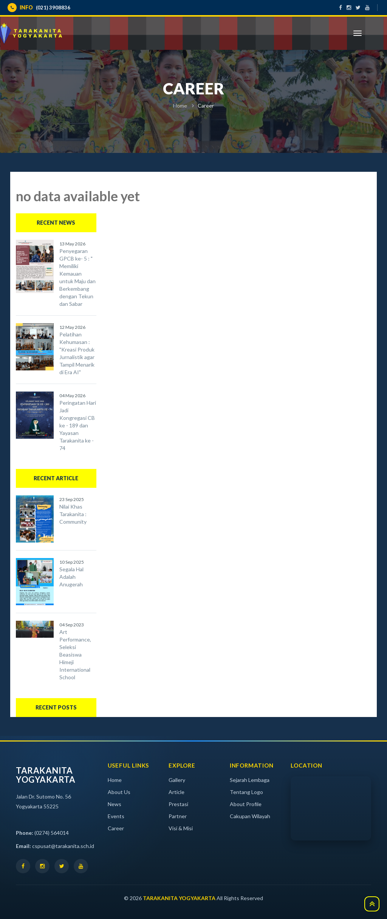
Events (116, 816)
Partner (178, 816)
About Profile (246, 804)
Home (180, 105)
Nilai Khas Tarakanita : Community (73, 514)
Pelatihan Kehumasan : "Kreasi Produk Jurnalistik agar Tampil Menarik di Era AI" (76, 353)
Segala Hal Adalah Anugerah (71, 576)
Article (176, 792)
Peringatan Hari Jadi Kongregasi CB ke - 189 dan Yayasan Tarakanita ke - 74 (77, 425)
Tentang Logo (246, 792)
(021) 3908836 (39, 7)
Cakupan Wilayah (250, 816)
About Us (119, 792)
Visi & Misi (181, 828)
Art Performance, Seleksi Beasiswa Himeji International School (75, 654)
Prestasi (178, 804)
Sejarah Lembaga (249, 780)
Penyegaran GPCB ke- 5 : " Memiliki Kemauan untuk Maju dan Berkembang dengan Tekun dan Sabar (77, 277)
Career (116, 828)
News (114, 804)
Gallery (177, 780)
